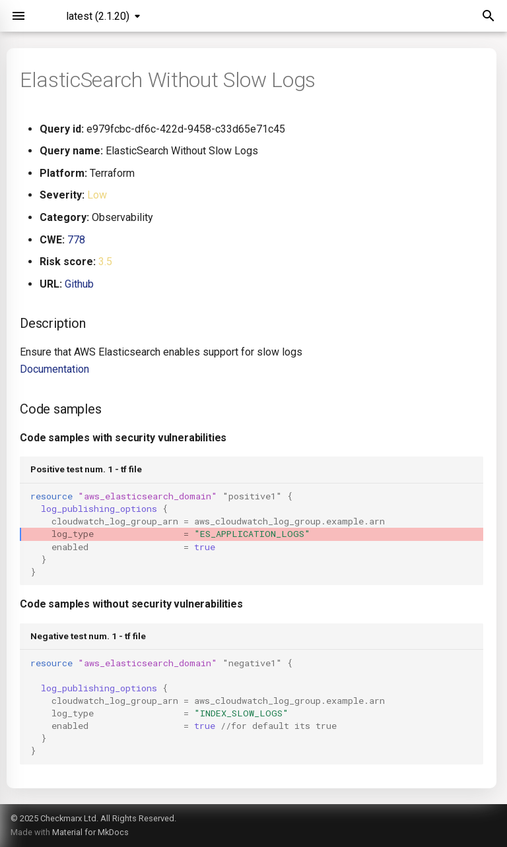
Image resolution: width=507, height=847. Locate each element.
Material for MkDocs (90, 832)
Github (79, 284)
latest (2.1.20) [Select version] (97, 16)
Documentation (54, 369)
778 (76, 240)
